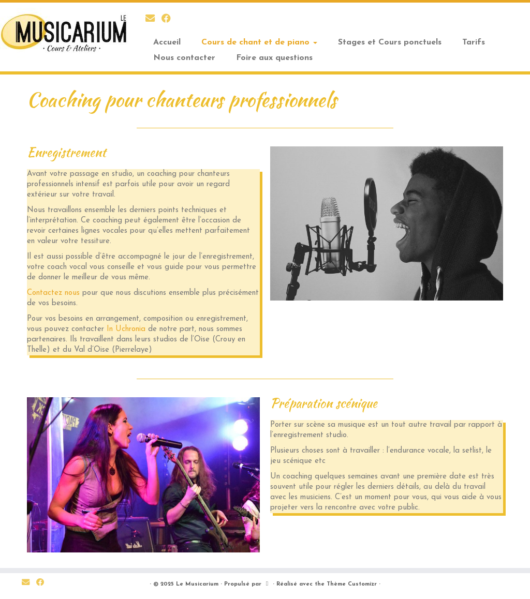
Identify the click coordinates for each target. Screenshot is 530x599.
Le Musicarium (197, 584)
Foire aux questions (274, 58)
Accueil (167, 42)
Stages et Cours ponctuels (389, 42)
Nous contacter (184, 58)
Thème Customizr (352, 584)
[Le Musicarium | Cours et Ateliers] (62, 33)
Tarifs (473, 42)
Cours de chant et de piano (259, 42)
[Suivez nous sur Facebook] (169, 19)
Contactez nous (53, 293)
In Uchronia (126, 329)
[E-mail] (153, 19)
